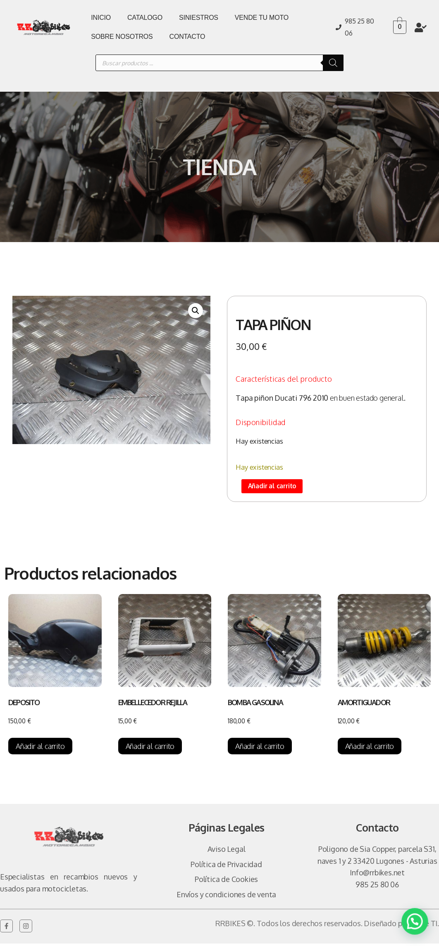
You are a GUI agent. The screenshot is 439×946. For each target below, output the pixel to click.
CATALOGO (144, 17)
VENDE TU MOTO (262, 17)
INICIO (101, 17)
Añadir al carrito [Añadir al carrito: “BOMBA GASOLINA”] (259, 748)
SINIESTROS (198, 17)
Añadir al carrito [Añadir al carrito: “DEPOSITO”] (40, 748)
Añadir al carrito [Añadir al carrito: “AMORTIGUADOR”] (369, 748)
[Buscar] (333, 63)
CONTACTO (187, 36)
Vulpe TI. (424, 925)
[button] (195, 310)
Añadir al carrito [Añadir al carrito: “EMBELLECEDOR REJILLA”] (150, 748)
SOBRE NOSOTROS (122, 36)
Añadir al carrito (277, 487)
